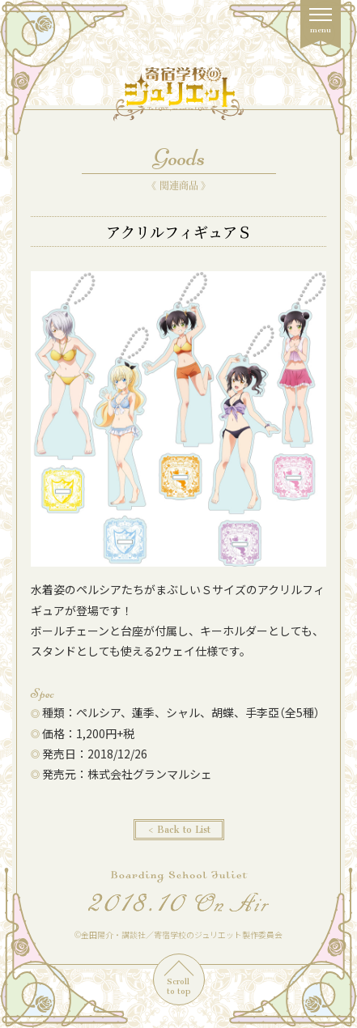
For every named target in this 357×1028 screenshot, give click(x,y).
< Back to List (178, 830)
